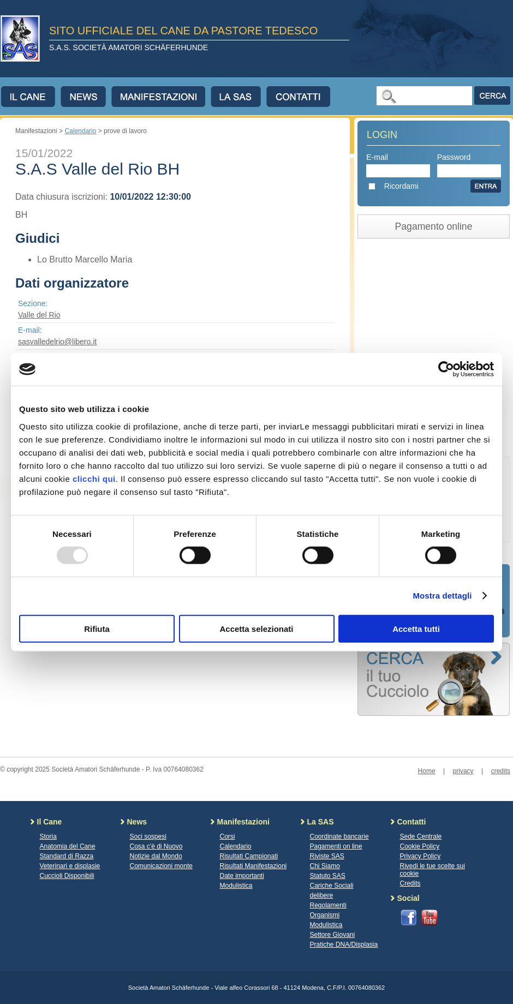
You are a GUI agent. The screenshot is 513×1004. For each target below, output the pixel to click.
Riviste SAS (327, 856)
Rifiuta (97, 628)
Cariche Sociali (332, 885)
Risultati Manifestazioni (253, 866)
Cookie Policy (420, 846)
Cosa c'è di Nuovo (156, 846)
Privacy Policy (420, 856)
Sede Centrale (421, 836)
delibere (321, 895)
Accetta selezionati (256, 628)
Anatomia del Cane (68, 846)
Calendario (80, 131)
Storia (48, 836)
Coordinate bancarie (339, 836)
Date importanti (242, 876)
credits (500, 771)
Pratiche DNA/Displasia (344, 944)
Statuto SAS (327, 876)
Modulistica (236, 885)
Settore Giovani (332, 935)
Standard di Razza (67, 856)
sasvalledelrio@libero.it (57, 341)
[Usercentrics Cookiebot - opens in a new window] (446, 369)
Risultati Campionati (249, 856)
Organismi (325, 915)
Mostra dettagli (442, 595)
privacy (463, 771)
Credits (410, 883)
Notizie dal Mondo (156, 856)
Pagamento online (434, 226)
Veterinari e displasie (70, 866)
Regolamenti (328, 905)
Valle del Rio (39, 314)
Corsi (227, 836)
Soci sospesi (148, 836)
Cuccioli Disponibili (67, 876)
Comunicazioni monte (161, 866)
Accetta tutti (416, 628)
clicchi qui (94, 478)
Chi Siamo (325, 866)
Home (427, 771)
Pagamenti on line (336, 846)
